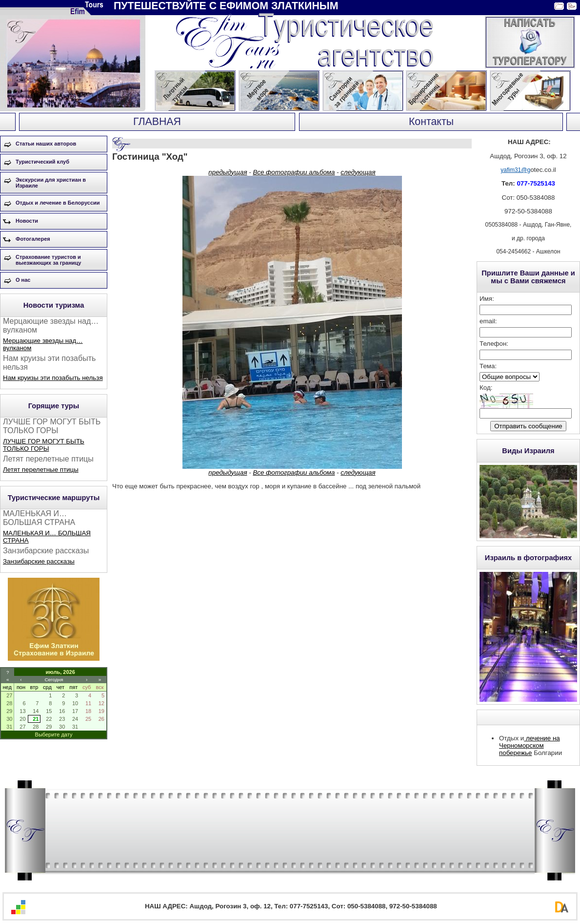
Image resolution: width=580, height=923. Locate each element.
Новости (27, 221)
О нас (23, 280)
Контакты (431, 121)
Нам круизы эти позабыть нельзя (53, 377)
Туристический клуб (42, 162)
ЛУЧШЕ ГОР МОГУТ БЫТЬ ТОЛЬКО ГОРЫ (43, 445)
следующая (357, 172)
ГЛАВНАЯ (157, 121)
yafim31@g (515, 170)
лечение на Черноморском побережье (529, 745)
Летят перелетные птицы (41, 469)
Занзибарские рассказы (39, 561)
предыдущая (227, 172)
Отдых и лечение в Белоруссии (58, 203)
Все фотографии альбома (294, 172)
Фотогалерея (33, 239)
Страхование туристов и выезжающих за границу (48, 260)
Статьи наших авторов (46, 144)
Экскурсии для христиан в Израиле (51, 183)
